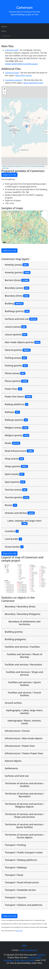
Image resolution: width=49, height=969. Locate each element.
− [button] (4, 92)
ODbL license (19, 931)
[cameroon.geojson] (13, 80)
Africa (3, 31)
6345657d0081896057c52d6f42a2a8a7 (21, 64)
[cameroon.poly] (12, 72)
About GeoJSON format (33, 83)
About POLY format (23, 75)
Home (4, 26)
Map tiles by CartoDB (25, 960)
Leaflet (4, 166)
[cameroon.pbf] (11, 50)
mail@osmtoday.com (28, 950)
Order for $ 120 (9, 174)
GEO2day (41, 954)
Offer (24, 945)
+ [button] (4, 89)
